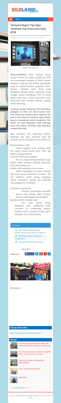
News (26, 37)
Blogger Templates (33, 395)
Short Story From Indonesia (29, 369)
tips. (37, 37)
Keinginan (22, 377)
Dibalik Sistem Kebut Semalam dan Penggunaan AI (31, 361)
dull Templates (21, 395)
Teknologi (32, 37)
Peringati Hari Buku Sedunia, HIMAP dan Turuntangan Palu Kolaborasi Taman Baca (34, 344)
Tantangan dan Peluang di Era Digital (30, 242)
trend (42, 37)
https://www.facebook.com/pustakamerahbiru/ (25, 333)
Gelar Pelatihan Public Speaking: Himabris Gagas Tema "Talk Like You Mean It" (35, 353)
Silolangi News (19, 388)
